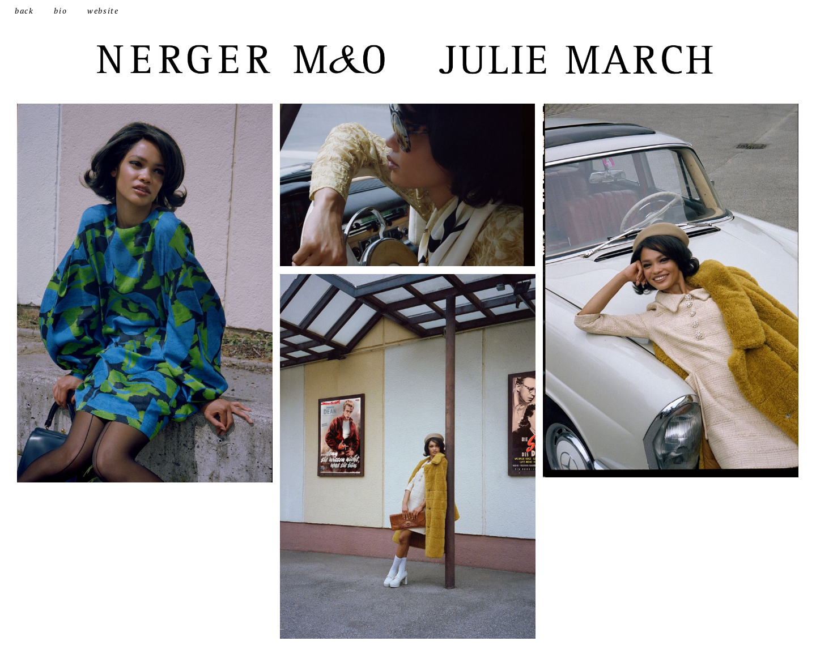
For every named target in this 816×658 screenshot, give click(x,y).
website (102, 10)
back (24, 10)
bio (60, 10)
